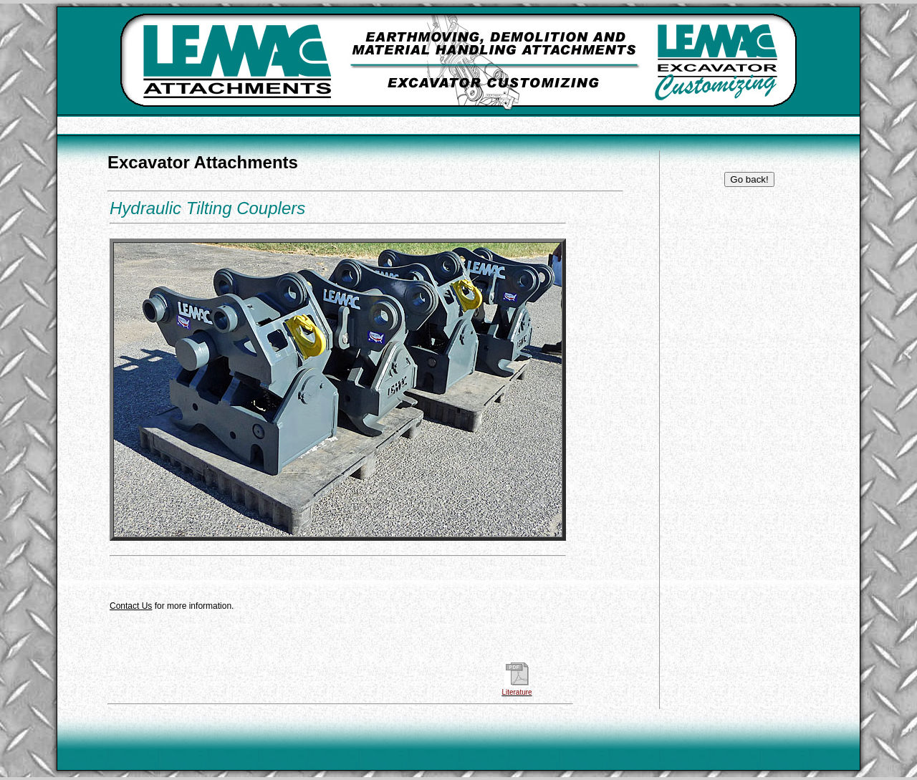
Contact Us (131, 606)
